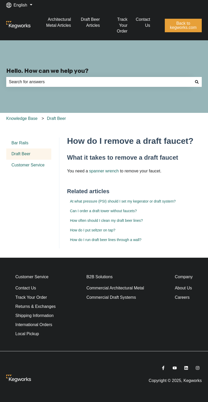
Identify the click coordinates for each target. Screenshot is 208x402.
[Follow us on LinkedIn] (186, 368)
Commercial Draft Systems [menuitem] (111, 297)
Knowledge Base (21, 118)
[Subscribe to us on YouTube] (175, 368)
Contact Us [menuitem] (25, 288)
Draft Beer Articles (90, 22)
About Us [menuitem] (183, 288)
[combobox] (99, 82)
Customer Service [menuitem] (28, 165)
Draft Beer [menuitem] (20, 154)
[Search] (197, 82)
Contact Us (143, 22)
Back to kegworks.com (183, 25)
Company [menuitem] (183, 277)
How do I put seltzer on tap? (92, 230)
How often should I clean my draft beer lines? (106, 220)
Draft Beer (56, 118)
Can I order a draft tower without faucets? (103, 211)
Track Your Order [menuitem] (31, 297)
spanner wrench (103, 171)
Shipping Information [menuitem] (34, 315)
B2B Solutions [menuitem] (99, 277)
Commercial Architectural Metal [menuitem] (115, 288)
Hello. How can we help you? (47, 70)
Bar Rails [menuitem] (19, 143)
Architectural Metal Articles (58, 22)
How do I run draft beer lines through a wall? (106, 240)
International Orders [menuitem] (33, 324)
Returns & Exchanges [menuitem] (35, 306)
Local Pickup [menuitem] (27, 334)
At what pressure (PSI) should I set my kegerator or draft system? (123, 201)
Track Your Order (122, 25)
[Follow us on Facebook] (163, 368)
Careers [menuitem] (182, 297)
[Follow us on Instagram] (197, 368)
